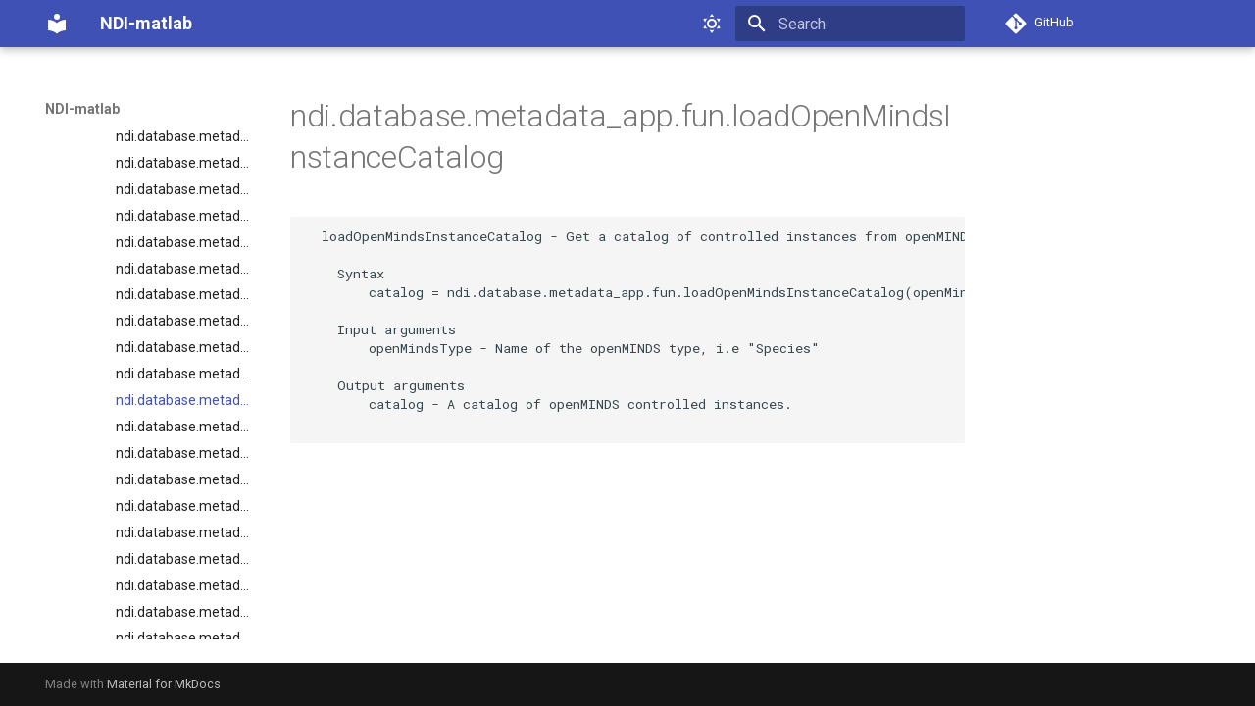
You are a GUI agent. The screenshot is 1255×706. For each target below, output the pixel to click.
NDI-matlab (82, 109)
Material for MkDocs (164, 684)
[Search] (850, 23)
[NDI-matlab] (56, 23)
